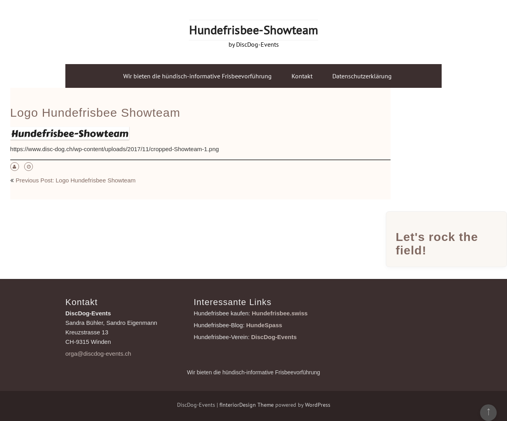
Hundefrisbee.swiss (280, 313)
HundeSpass (264, 325)
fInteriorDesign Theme (246, 404)
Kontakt (302, 76)
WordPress (317, 404)
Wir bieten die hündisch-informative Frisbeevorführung (197, 76)
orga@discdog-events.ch (98, 353)
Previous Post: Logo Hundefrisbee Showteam (76, 180)
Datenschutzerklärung (362, 76)
